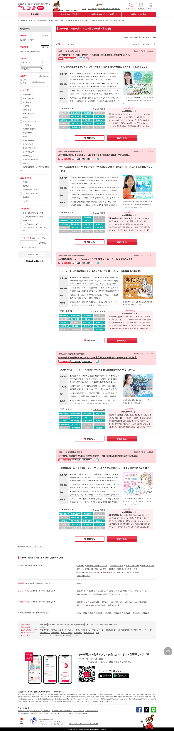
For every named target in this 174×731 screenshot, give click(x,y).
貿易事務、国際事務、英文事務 (120, 569)
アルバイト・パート (30, 193)
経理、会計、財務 (147, 566)
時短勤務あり (27, 156)
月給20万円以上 (131, 602)
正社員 (25, 182)
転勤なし (26, 118)
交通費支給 (143, 602)
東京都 (79, 583)
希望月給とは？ (44, 76)
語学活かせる (82, 602)
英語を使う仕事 (117, 602)
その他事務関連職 (116, 566)
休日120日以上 (28, 144)
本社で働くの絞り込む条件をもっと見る (140, 37)
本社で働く (55, 633)
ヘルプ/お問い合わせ (91, 711)
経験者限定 (27, 110)
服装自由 (26, 137)
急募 (92, 605)
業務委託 (26, 197)
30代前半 (117, 613)
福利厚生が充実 (113, 605)
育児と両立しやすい (30, 148)
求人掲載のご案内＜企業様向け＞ (109, 9)
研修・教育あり (28, 114)
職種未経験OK (28, 95)
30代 (85, 613)
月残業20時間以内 (29, 129)
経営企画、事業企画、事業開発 (88, 572)
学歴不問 (26, 106)
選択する (45, 35)
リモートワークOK (29, 121)
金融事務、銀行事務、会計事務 (94, 569)
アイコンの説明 (99, 109)
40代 (91, 613)
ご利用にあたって (23, 711)
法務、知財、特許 (83, 576)
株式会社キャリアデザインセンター (39, 713)
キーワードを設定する (29, 247)
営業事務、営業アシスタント (96, 566)
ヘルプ (84, 9)
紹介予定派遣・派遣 (30, 190)
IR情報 (78, 713)
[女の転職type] (22, 713)
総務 (78, 569)
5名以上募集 (101, 605)
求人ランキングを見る (69, 14)
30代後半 (127, 613)
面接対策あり (27, 220)
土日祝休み (27, 125)
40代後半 (145, 613)
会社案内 (71, 713)
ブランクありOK (28, 152)
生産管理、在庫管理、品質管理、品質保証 (124, 572)
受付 (104, 572)
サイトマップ (92, 9)
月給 (24, 80)
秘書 (135, 569)
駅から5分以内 (82, 605)
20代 (79, 613)
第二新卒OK (27, 102)
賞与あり (105, 602)
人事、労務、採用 (132, 566)
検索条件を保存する (34, 254)
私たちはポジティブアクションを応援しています (83, 724)
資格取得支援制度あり (30, 159)
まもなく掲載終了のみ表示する (34, 217)
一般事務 (80, 566)
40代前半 (136, 613)
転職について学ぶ (138, 14)
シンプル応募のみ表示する (32, 224)
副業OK (25, 163)
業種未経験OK (28, 98)
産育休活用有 (27, 133)
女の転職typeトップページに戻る (31, 546)
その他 (25, 201)
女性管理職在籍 (28, 140)
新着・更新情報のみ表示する (33, 213)
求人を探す (35, 14)
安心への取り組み (35, 711)
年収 (24, 83)
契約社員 (26, 186)
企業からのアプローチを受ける (104, 14)
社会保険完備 (94, 602)
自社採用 (84, 713)
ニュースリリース (78, 711)
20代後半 (108, 613)
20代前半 (99, 613)
